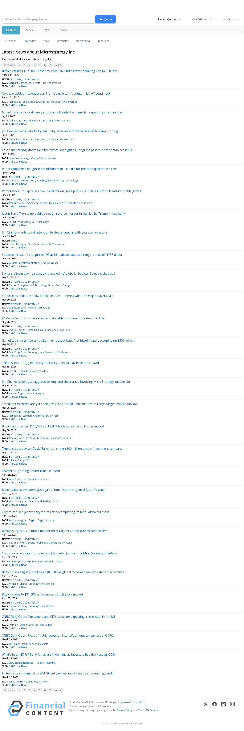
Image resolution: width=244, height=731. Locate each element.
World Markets (40, 644)
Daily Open (14, 644)
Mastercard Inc (40, 371)
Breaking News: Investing (64, 101)
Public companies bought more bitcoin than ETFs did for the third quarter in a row (59, 169)
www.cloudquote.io (134, 702)
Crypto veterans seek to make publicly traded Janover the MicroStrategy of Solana (59, 553)
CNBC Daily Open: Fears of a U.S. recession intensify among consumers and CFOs (58, 635)
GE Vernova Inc (57, 244)
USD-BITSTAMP (31, 79)
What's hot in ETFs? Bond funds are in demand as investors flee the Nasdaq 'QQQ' (59, 654)
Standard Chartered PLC (36, 415)
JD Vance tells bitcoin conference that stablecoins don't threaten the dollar (54, 318)
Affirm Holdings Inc (27, 681)
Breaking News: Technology (23, 203)
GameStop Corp (17, 307)
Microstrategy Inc (35, 393)
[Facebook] (214, 708)
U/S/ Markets (62, 352)
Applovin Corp (38, 139)
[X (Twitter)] (205, 708)
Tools (63, 30)
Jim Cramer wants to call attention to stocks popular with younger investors (55, 232)
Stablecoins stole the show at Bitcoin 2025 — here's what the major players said (57, 296)
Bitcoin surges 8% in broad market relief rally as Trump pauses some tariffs (54, 531)
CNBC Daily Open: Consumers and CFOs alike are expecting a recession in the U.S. (59, 617)
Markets (11, 30)
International (82, 41)
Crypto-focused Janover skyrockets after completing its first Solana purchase (55, 512)
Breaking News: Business (41, 352)
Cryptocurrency (49, 263)
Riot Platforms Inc (51, 82)
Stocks (30, 30)
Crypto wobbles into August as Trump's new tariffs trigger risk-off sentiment (56, 93)
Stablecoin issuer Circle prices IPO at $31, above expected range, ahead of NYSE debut (62, 255)
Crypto (36, 82)
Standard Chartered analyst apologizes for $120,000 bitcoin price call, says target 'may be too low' (70, 404)
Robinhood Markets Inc (48, 542)
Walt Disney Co (26, 221)
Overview (30, 41)
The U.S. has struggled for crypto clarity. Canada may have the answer (50, 363)
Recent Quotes (167, 19)
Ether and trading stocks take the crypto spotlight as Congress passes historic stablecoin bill (67, 150)
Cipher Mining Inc (17, 244)
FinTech (12, 221)
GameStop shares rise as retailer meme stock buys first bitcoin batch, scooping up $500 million (68, 340)
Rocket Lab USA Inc (18, 139)
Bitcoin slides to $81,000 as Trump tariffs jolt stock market (42, 594)
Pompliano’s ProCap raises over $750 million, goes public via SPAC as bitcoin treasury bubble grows (71, 191)
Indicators (229, 19)
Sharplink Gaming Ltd (19, 82)
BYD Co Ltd (45, 625)
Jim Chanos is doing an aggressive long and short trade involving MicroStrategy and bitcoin (66, 381)
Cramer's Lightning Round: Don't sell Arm (31, 471)
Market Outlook (16, 479)
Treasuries (102, 41)
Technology (14, 101)
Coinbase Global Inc (62, 438)
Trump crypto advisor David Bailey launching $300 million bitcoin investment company (62, 448)
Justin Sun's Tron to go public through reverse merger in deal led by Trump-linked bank (63, 213)
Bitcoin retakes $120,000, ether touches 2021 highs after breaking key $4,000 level (60, 71)
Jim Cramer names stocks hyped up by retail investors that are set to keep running (60, 131)
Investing (67, 542)
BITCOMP (16, 79)
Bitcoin (30, 460)
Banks (11, 681)
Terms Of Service (148, 710)
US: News (44, 681)
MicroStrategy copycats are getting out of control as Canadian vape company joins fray (62, 112)
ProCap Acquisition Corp (21, 180)
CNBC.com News (18, 86)
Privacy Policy (124, 710)
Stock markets (34, 479)
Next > (58, 65)
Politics (12, 460)
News (46, 41)
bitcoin (12, 393)
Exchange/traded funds (20, 662)
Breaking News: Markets (21, 542)
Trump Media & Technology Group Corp (70, 203)
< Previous (9, 65)
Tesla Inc (13, 625)
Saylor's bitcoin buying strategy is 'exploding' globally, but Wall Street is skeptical (58, 273)
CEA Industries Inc (32, 120)
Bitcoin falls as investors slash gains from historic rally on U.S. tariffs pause (54, 490)
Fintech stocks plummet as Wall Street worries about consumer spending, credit (58, 673)
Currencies (62, 41)
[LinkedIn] (223, 708)
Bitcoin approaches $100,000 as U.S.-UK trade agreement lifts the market (53, 426)
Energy (66, 285)
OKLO (14, 240)
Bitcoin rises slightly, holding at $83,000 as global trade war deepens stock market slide (63, 572)
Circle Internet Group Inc (36, 101)
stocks (46, 479)
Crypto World (38, 158)
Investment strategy (19, 158)
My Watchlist (199, 19)
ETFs (47, 30)
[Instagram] (232, 708)
